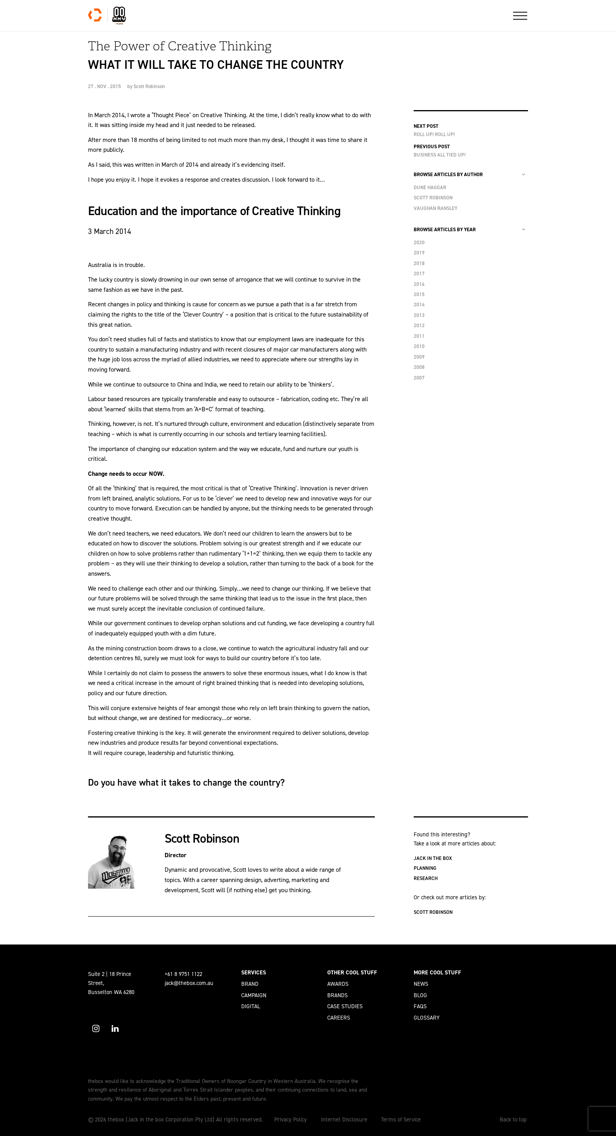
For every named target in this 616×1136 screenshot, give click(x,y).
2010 (419, 346)
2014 (419, 304)
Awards (337, 984)
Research (426, 878)
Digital (250, 1006)
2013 (419, 315)
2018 (419, 263)
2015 (419, 294)
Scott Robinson (149, 86)
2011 (419, 336)
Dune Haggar (430, 187)
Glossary (427, 1018)
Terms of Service (401, 1119)
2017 (419, 273)
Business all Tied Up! (440, 154)
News (421, 984)
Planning (425, 868)
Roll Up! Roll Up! (434, 134)
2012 (419, 325)
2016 (419, 284)
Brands (337, 995)
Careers (338, 1018)
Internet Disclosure (344, 1119)
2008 (419, 367)
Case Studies (345, 1006)
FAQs (420, 1006)
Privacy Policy (290, 1119)
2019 (419, 252)
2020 (419, 242)
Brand (249, 984)
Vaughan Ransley (435, 208)
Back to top (513, 1119)
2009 (419, 357)
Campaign (253, 995)
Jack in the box (433, 858)
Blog (420, 995)
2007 (419, 377)
